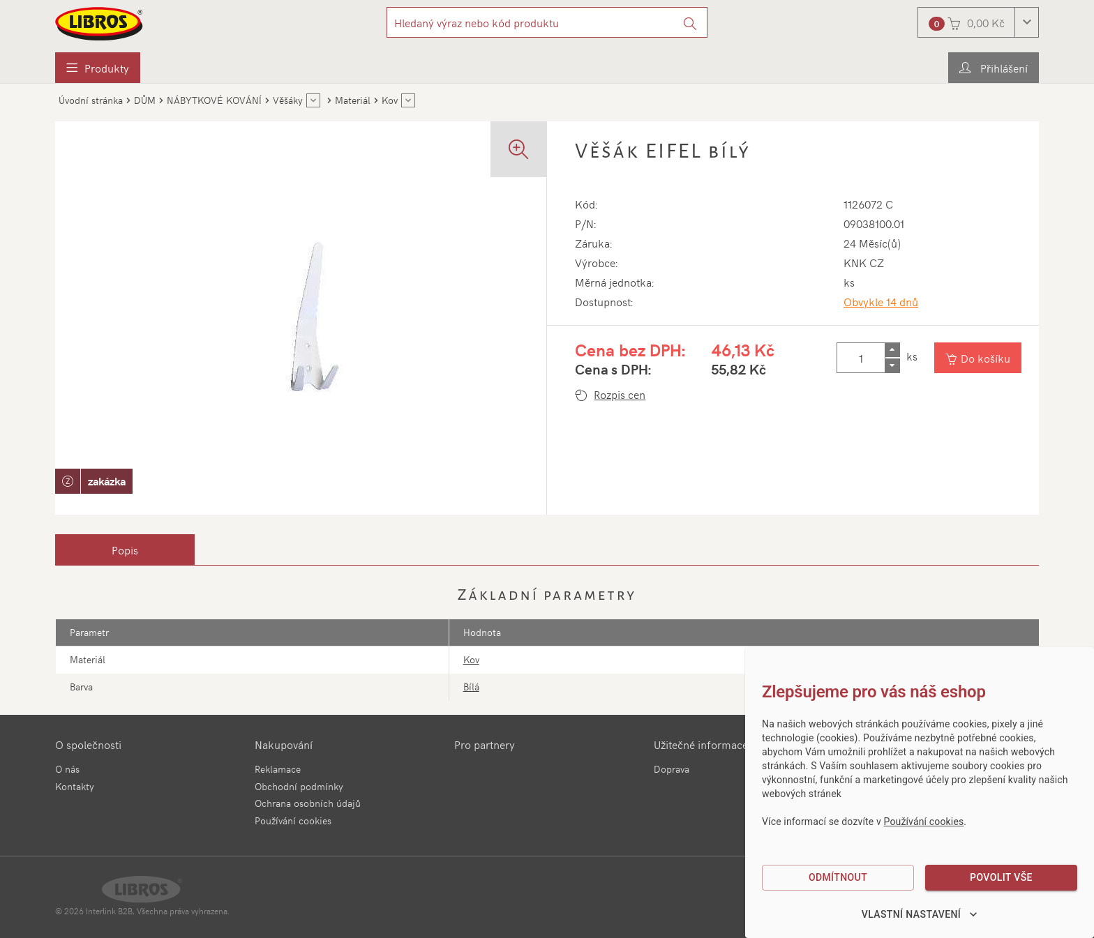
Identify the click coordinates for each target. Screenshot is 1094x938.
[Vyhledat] (690, 22)
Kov (471, 659)
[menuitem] (97, 67)
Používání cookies (293, 820)
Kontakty (74, 786)
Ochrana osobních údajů (308, 803)
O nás (67, 769)
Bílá (471, 686)
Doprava (671, 769)
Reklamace (278, 769)
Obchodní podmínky (299, 786)
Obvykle (881, 301)
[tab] (125, 549)
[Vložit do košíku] (977, 357)
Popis (125, 549)
